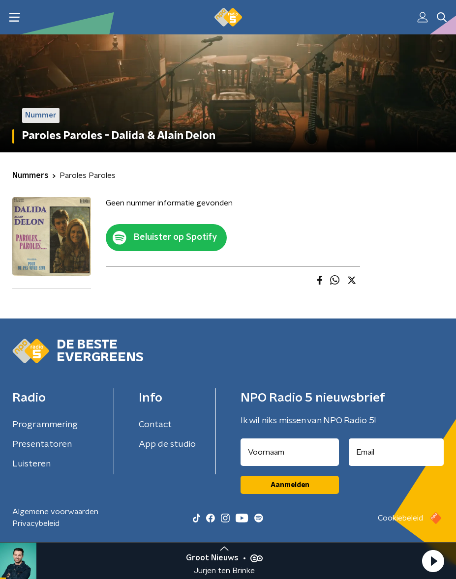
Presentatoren (42, 444)
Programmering (45, 424)
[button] (433, 561)
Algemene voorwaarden (55, 512)
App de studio (167, 444)
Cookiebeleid (400, 518)
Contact (155, 424)
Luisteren (31, 464)
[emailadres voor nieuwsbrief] (396, 452)
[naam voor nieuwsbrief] (290, 452)
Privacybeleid (36, 523)
